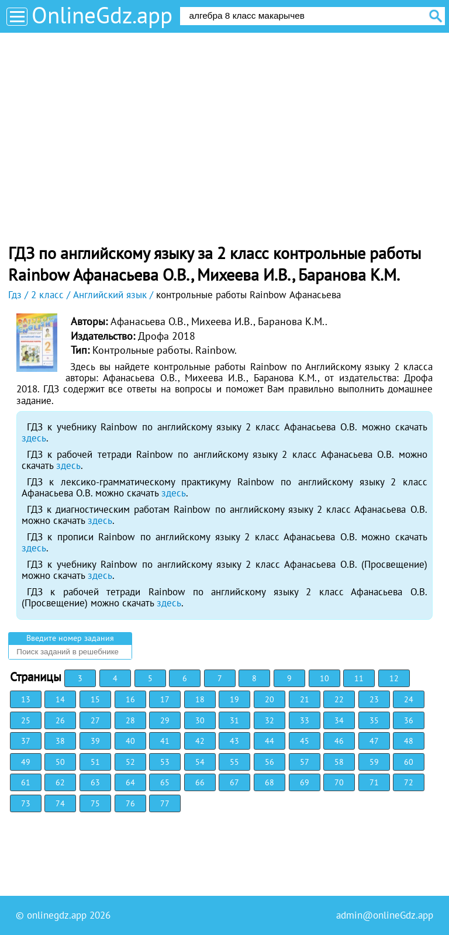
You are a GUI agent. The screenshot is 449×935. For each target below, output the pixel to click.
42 (200, 741)
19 (234, 699)
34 (339, 720)
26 (60, 720)
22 (339, 699)
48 (408, 741)
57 (304, 762)
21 (304, 699)
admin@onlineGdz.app (384, 915)
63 (95, 782)
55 (234, 762)
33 (304, 720)
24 (408, 699)
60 (408, 762)
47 (374, 741)
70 (339, 782)
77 (165, 803)
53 (165, 762)
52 (130, 762)
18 (200, 699)
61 (25, 782)
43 (234, 741)
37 (25, 741)
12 (394, 678)
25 (25, 720)
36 (408, 720)
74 (60, 803)
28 (130, 720)
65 (165, 782)
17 (165, 699)
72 (408, 782)
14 (60, 699)
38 (60, 741)
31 (234, 720)
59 (374, 762)
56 (269, 762)
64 (130, 782)
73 (25, 803)
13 (25, 699)
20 (269, 699)
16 (130, 699)
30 (200, 720)
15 (95, 699)
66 (200, 782)
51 (95, 762)
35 (374, 720)
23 (374, 699)
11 (359, 678)
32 (269, 720)
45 (304, 741)
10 (324, 678)
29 (165, 720)
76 (130, 803)
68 (269, 782)
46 (339, 741)
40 (130, 741)
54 (200, 762)
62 (60, 782)
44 (269, 741)
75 (95, 803)
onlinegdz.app (57, 915)
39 (95, 741)
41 (165, 741)
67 (234, 782)
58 (339, 762)
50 (60, 762)
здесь (34, 438)
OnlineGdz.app (102, 15)
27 (95, 720)
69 (304, 782)
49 (25, 762)
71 (374, 782)
